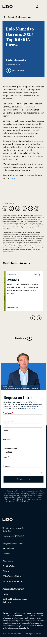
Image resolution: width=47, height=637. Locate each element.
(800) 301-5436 (28, 409)
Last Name (7, 422)
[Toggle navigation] (42, 6)
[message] (30, 208)
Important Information (12, 581)
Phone (5, 431)
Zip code (6, 439)
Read (37, 274)
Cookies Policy (9, 566)
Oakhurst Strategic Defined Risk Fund (15, 600)
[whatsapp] (24, 208)
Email (5, 457)
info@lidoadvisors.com (13, 544)
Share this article (18, 70)
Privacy (6, 571)
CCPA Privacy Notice (12, 576)
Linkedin (8, 549)
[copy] (36, 208)
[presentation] (32, 317)
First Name (7, 413)
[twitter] (17, 208)
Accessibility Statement (13, 589)
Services (6, 554)
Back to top (23, 338)
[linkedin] (5, 208)
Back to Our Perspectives (17, 17)
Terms (5, 594)
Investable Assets (10, 448)
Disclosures (8, 561)
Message (6, 466)
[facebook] (11, 208)
